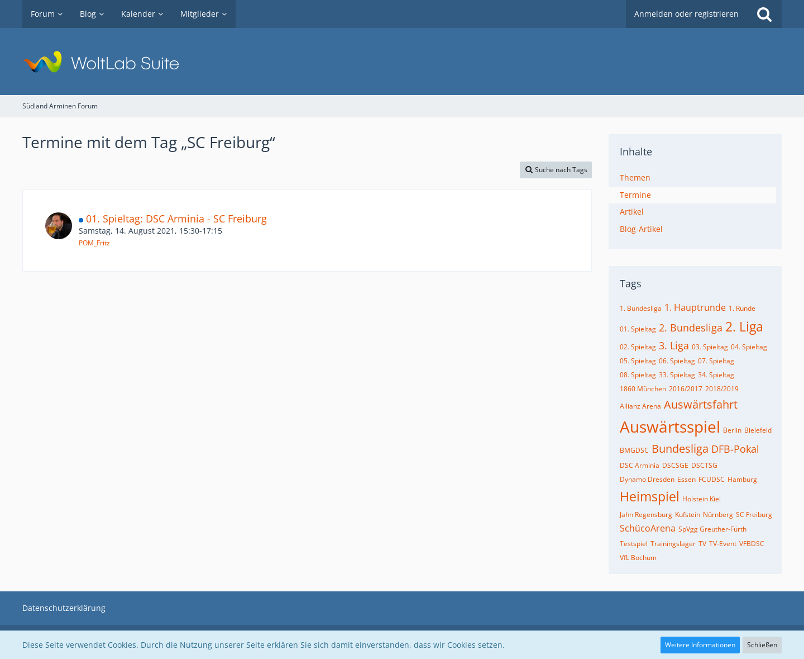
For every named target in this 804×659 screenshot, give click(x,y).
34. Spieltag (716, 375)
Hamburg (742, 479)
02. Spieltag (638, 347)
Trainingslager (673, 543)
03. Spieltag (710, 347)
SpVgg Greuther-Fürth (712, 529)
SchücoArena (648, 528)
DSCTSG (704, 465)
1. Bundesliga (641, 308)
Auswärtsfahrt (701, 404)
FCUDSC (711, 479)
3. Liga (674, 345)
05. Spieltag (638, 361)
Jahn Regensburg (646, 514)
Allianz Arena (640, 406)
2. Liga (744, 326)
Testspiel (634, 543)
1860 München (643, 388)
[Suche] (764, 14)
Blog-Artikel (641, 229)
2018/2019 (722, 388)
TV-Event (722, 543)
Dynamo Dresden (647, 479)
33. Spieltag (677, 375)
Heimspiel (649, 496)
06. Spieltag (677, 361)
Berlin (732, 430)
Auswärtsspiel (670, 426)
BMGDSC (634, 450)
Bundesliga (680, 448)
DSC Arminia (639, 465)
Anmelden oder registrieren (686, 13)
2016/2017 (685, 388)
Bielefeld (758, 430)
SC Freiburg (754, 514)
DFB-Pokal (735, 449)
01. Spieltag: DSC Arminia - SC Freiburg (176, 218)
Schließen (762, 644)
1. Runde (742, 308)
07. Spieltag (716, 361)
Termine (635, 194)
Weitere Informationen (700, 644)
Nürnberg (718, 514)
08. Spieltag (638, 375)
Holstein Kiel (701, 499)
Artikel (632, 211)
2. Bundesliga (690, 327)
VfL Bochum (638, 557)
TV (702, 543)
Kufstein (687, 514)
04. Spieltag (749, 347)
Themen (635, 177)
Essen (686, 479)
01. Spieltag (638, 329)
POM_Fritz (94, 243)
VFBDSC (751, 543)
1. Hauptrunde (695, 307)
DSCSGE (675, 465)
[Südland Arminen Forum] (402, 61)
